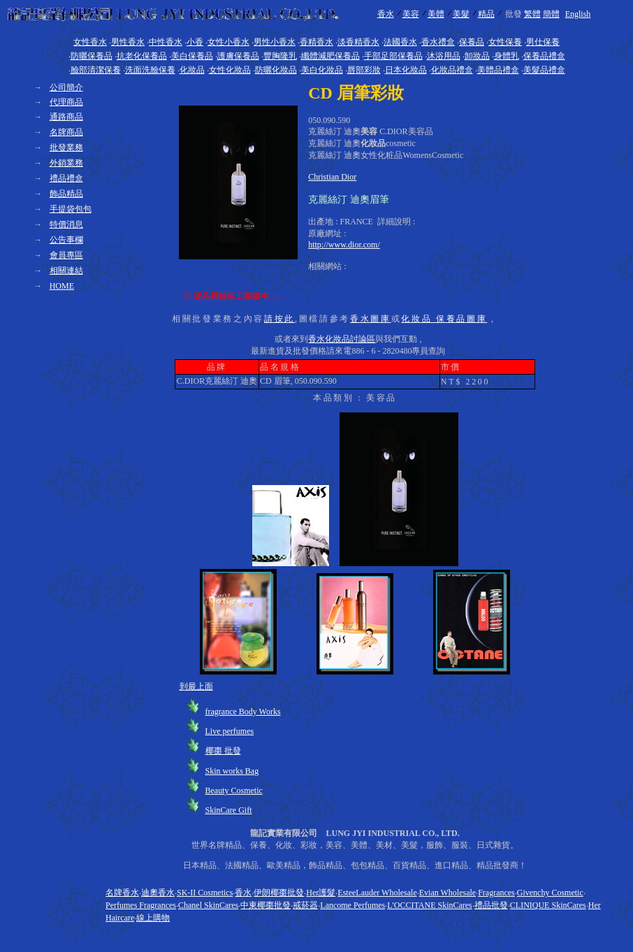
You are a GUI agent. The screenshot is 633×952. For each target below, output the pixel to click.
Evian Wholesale (447, 892)
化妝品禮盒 (452, 70)
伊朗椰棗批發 (279, 892)
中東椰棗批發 (265, 905)
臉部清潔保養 (96, 70)
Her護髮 (320, 892)
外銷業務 (66, 163)
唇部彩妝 (364, 70)
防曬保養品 (91, 56)
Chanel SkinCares (208, 905)
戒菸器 (305, 905)
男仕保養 (543, 42)
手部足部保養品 (393, 56)
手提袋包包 (71, 209)
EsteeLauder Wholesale (376, 892)
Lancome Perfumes (352, 905)
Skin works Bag (232, 771)
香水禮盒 (438, 42)
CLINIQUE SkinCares (548, 905)
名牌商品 (66, 132)
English (578, 14)
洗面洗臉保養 (150, 70)
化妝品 (192, 70)
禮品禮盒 (66, 178)
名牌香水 (122, 892)
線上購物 (153, 918)
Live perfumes (229, 731)
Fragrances (496, 892)
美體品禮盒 (498, 70)
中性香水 (165, 42)
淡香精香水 (358, 42)
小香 (195, 42)
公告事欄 (66, 240)
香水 (385, 14)
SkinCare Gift (228, 810)
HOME (62, 286)
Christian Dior (332, 177)
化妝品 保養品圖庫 (444, 319)
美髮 (461, 14)
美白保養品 (192, 56)
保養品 (471, 42)
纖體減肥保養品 (330, 56)
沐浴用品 (443, 56)
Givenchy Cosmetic (550, 892)
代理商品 (66, 102)
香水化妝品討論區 (341, 339)
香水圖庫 (370, 319)
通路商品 (66, 117)
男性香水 (128, 42)
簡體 (551, 14)
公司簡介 (66, 87)
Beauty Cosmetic (234, 790)
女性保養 (505, 42)
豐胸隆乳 (280, 56)
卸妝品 (477, 56)
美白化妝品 (322, 70)
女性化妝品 (230, 70)
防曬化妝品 (276, 70)
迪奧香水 (158, 892)
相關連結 (66, 270)
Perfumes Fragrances (141, 905)
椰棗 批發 (223, 751)
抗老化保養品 (142, 56)
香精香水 (316, 42)
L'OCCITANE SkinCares (429, 905)
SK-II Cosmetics (205, 892)
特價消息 (66, 224)
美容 (410, 14)
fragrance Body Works (243, 711)
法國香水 (400, 42)
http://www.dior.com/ (344, 245)
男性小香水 (275, 42)
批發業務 (66, 147)
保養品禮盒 (544, 56)
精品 (486, 14)
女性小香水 (228, 42)
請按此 (279, 319)
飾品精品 (66, 194)
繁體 (532, 14)
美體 (436, 14)
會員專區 (66, 255)
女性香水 (90, 42)
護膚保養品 (238, 56)
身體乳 (506, 56)
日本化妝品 (406, 70)
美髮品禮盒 (544, 70)
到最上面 (196, 686)
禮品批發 (491, 905)
